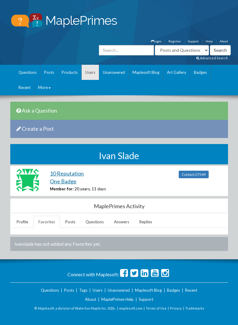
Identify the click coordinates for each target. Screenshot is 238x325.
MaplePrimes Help (117, 299)
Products (70, 72)
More (44, 87)
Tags (83, 290)
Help (209, 41)
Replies (145, 221)
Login (156, 41)
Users (90, 72)
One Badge (63, 181)
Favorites (46, 221)
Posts (49, 72)
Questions (27, 72)
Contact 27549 (194, 174)
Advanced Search (212, 58)
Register (174, 41)
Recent (24, 87)
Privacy (176, 308)
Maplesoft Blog (145, 72)
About (224, 41)
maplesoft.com (130, 308)
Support (193, 41)
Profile (22, 221)
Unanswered (114, 72)
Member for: (61, 188)
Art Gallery (176, 72)
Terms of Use (156, 308)
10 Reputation (67, 173)
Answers (121, 221)
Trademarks (194, 308)
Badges (200, 72)
